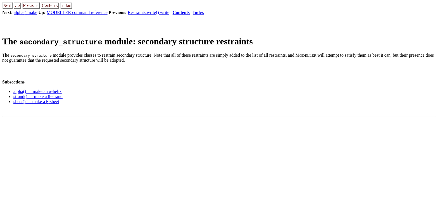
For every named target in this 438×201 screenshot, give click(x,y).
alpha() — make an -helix (37, 91)
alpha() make (25, 12)
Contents (181, 12)
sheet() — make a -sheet (36, 101)
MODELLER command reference (77, 12)
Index (198, 12)
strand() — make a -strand (38, 96)
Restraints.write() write (148, 12)
